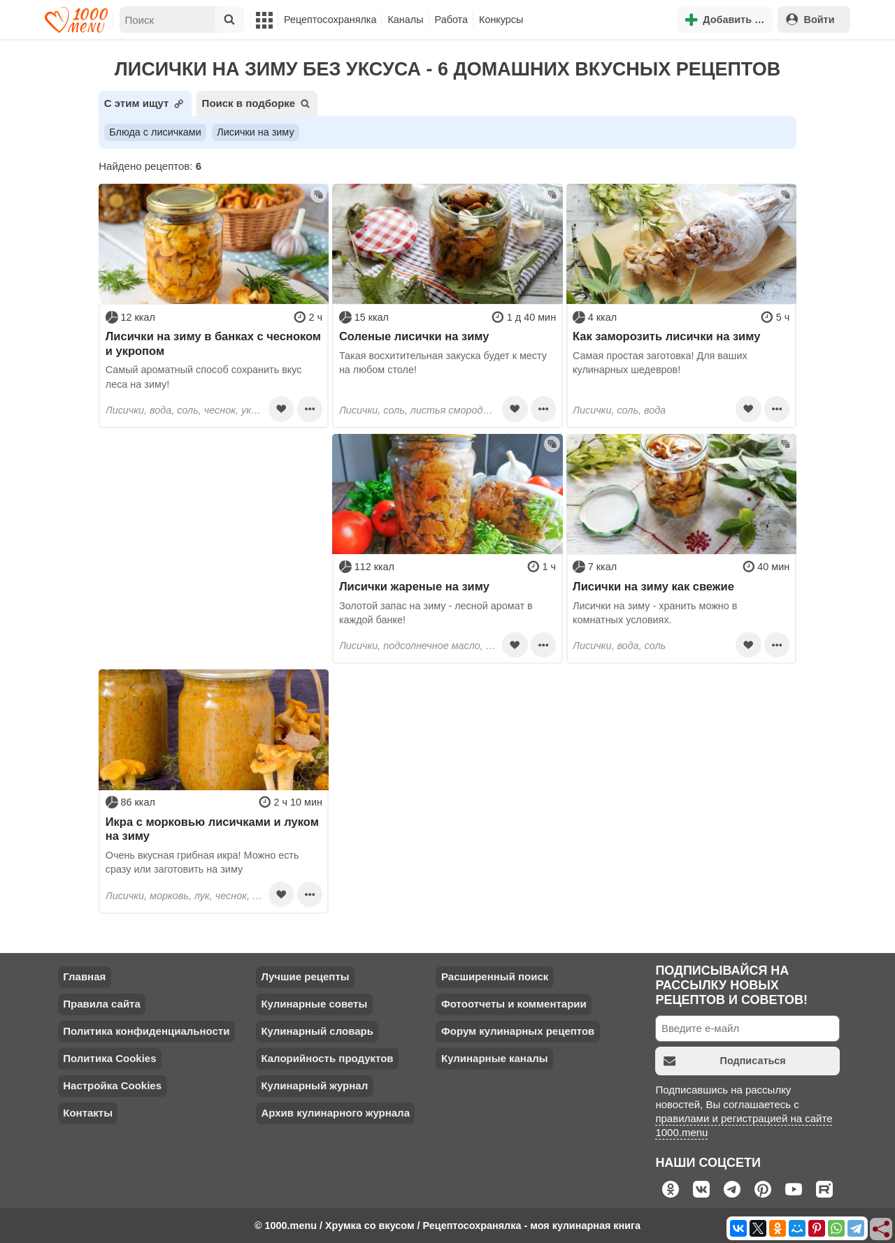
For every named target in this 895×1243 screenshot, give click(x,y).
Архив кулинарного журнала (335, 1113)
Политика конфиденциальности (146, 1031)
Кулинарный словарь (317, 1031)
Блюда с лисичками (155, 132)
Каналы (405, 19)
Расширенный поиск (494, 976)
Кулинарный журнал (314, 1085)
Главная (84, 976)
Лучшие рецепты (305, 976)
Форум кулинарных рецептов (517, 1031)
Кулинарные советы (314, 1004)
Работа (451, 19)
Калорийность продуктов (327, 1058)
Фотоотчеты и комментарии (514, 1004)
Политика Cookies (109, 1058)
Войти (810, 19)
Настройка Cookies (112, 1085)
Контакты (88, 1113)
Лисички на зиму (255, 132)
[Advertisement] (214, 521)
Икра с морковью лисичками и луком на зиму (212, 828)
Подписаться (725, 1061)
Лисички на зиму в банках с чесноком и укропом (213, 343)
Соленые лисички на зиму (414, 336)
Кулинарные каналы (494, 1058)
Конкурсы (501, 19)
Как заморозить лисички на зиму (666, 336)
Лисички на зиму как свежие (653, 586)
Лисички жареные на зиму (414, 586)
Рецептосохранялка (330, 19)
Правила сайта (102, 1004)
